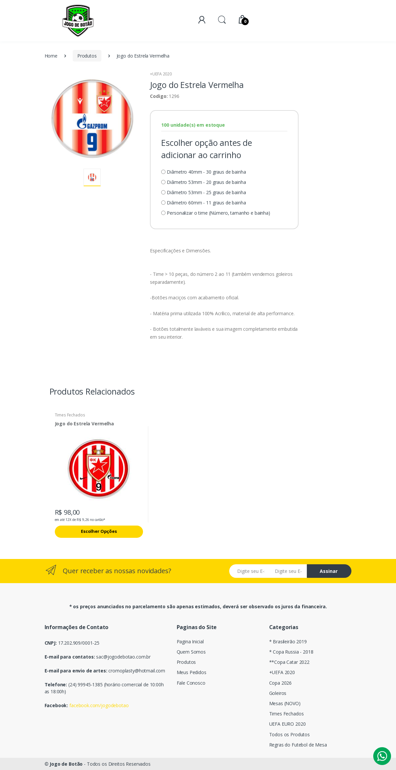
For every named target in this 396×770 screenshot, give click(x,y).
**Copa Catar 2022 (289, 662)
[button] (222, 19)
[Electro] (78, 20)
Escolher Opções (99, 531)
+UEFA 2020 (161, 74)
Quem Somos (191, 652)
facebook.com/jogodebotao (99, 705)
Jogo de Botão (66, 764)
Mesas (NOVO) (285, 703)
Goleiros (278, 693)
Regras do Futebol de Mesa (298, 745)
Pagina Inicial (190, 641)
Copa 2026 (280, 683)
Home (51, 56)
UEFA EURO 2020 (287, 724)
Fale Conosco (191, 683)
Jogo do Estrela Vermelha (84, 424)
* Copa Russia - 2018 (291, 652)
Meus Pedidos (191, 672)
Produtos (87, 56)
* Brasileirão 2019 (288, 641)
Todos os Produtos (289, 734)
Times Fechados (70, 415)
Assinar (329, 571)
